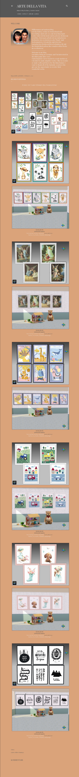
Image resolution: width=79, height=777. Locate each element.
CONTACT (24, 14)
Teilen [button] (12, 749)
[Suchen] (67, 5)
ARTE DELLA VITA (31, 6)
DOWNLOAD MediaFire (39, 231)
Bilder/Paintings (19, 752)
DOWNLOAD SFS (39, 230)
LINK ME (30, 14)
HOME (18, 14)
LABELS (36, 14)
